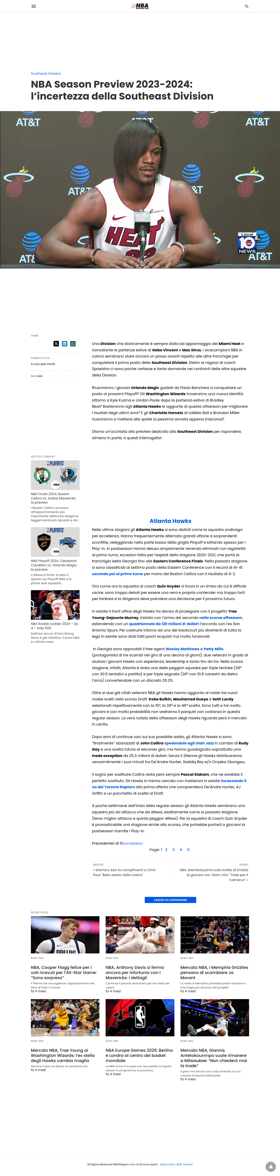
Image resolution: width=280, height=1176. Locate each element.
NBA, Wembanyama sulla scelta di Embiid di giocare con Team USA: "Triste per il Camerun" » (214, 875)
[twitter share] (56, 343)
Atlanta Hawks (171, 521)
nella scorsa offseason (220, 617)
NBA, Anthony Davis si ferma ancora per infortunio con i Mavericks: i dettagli (135, 973)
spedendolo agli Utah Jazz (189, 743)
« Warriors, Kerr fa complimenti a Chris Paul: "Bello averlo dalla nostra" (124, 872)
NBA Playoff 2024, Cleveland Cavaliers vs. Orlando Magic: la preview (54, 565)
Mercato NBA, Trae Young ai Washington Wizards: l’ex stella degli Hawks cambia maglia (63, 1055)
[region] (31, 38)
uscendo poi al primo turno (117, 573)
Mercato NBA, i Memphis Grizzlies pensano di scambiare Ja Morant (214, 973)
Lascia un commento (170, 900)
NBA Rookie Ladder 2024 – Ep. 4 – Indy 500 (55, 625)
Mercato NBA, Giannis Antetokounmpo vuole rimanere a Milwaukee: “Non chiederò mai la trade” (214, 1058)
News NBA (37, 958)
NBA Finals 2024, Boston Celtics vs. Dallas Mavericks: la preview (53, 498)
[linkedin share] (64, 343)
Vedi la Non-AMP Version (176, 1164)
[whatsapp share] (73, 343)
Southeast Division (46, 73)
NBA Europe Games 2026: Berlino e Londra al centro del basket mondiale (139, 1055)
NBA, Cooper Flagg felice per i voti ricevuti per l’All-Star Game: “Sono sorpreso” (64, 973)
